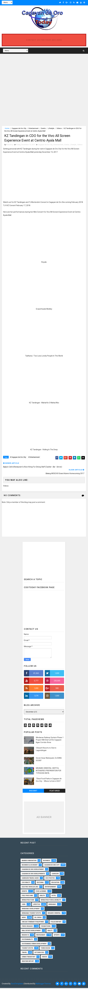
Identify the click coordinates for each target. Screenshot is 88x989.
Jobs (23, 905)
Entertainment (33, 128)
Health (42, 896)
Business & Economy (29, 866)
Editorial (40, 883)
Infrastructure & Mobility (51, 901)
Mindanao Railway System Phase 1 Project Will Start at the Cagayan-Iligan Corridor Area (50, 740)
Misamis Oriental (54, 914)
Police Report (56, 923)
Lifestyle (51, 128)
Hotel (54, 896)
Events (43, 128)
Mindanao (52, 905)
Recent (33, 792)
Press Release (27, 927)
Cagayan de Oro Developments (33, 874)
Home (7, 128)
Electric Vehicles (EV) (30, 888)
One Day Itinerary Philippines (33, 923)
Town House (45, 949)
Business (46, 861)
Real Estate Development (31, 931)
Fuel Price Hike (27, 896)
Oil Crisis (37, 918)
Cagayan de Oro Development (33, 870)
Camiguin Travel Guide (30, 879)
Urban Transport (28, 958)
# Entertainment (34, 458)
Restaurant (40, 936)
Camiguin (55, 874)
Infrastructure (28, 901)
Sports (57, 936)
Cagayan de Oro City (19, 128)
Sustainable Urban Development (34, 944)
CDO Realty (26, 883)
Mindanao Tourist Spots (31, 914)
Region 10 (25, 936)
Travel (24, 953)
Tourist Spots (27, 949)
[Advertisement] (23, 72)
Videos (59, 128)
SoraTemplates (17, 985)
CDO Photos (50, 879)
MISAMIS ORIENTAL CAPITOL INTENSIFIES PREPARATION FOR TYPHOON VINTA (48, 771)
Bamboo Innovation (29, 861)
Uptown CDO (39, 953)
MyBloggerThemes (43, 985)
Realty (50, 931)
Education (55, 883)
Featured (55, 792)
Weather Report (28, 962)
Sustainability (27, 940)
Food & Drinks (41, 892)
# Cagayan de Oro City (18, 458)
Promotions (46, 927)
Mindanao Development (31, 909)
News (24, 918)
